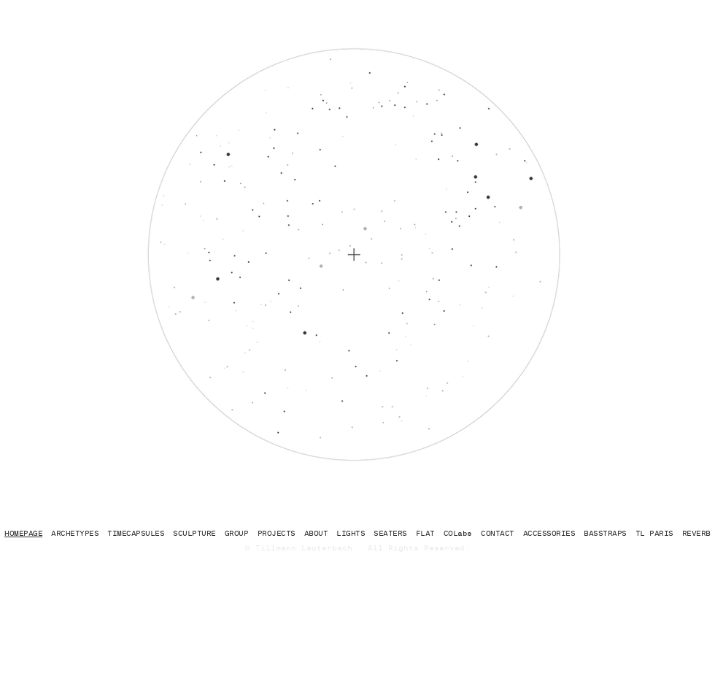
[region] (293, 143)
